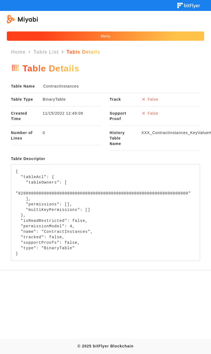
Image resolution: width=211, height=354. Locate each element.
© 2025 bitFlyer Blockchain (105, 346)
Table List (46, 52)
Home (18, 52)
